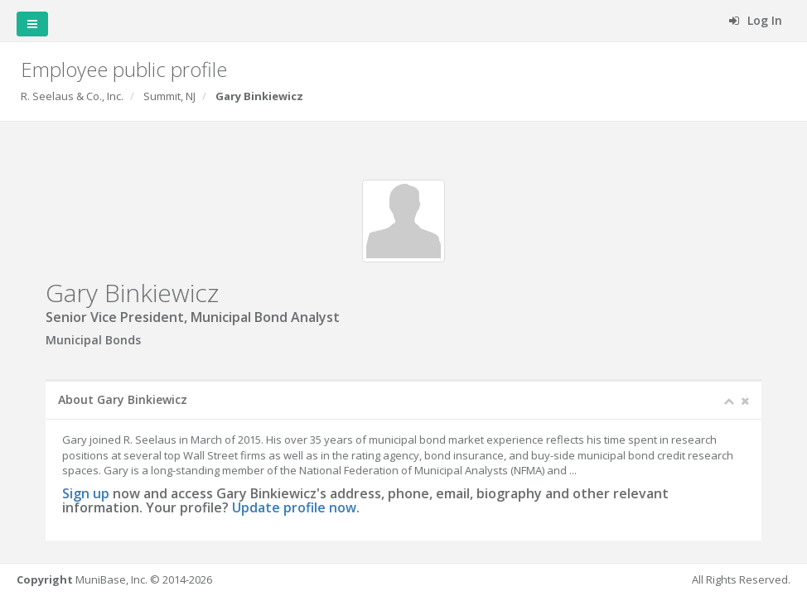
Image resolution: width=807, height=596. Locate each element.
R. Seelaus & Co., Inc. (72, 96)
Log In (755, 20)
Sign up (85, 493)
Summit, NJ (169, 96)
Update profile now (294, 507)
